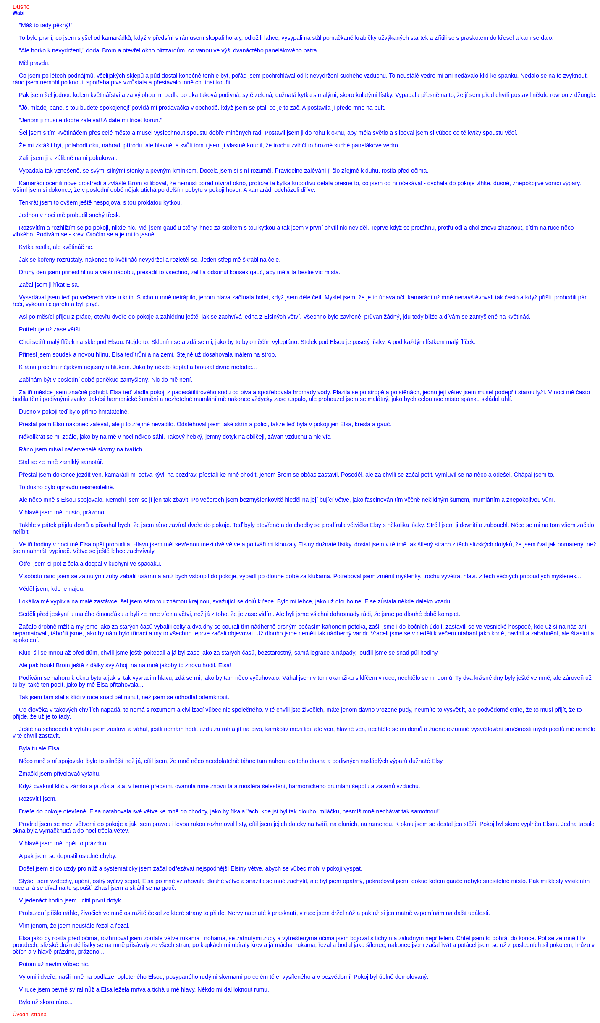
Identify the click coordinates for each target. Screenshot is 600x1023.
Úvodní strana (30, 1014)
